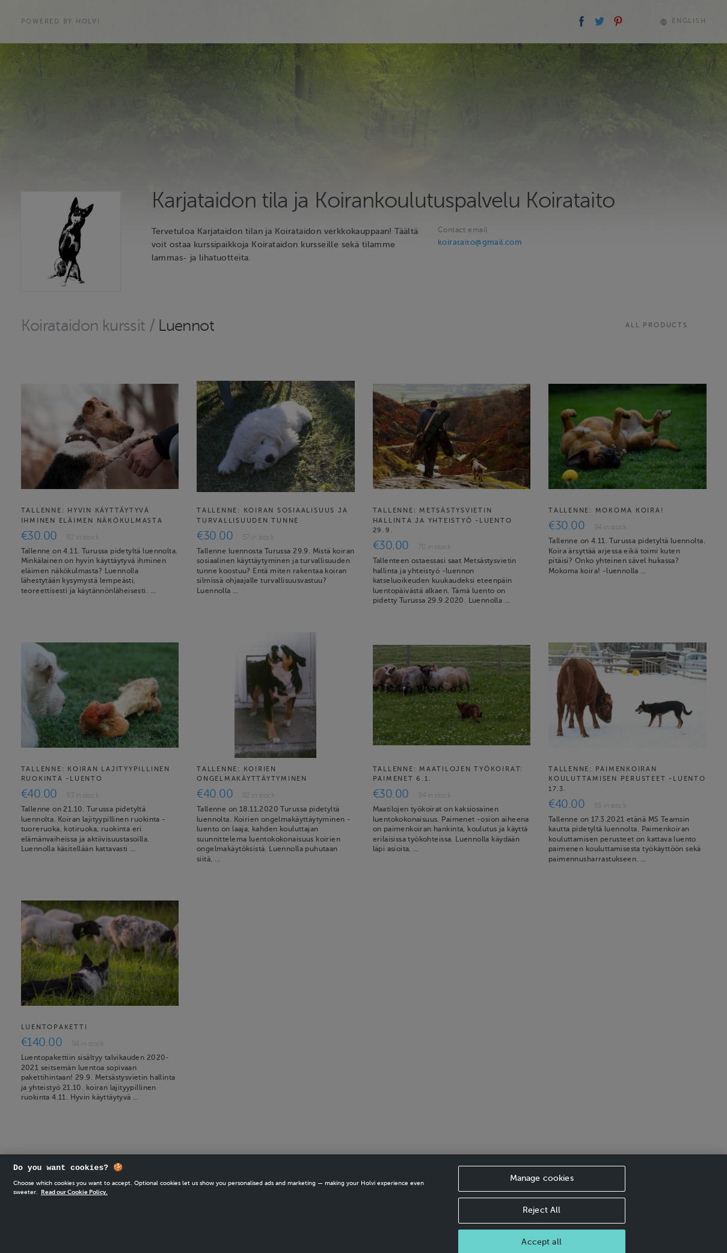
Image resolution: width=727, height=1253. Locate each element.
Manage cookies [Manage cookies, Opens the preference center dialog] (542, 1185)
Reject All (541, 1217)
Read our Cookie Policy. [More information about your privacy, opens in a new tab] (74, 1199)
